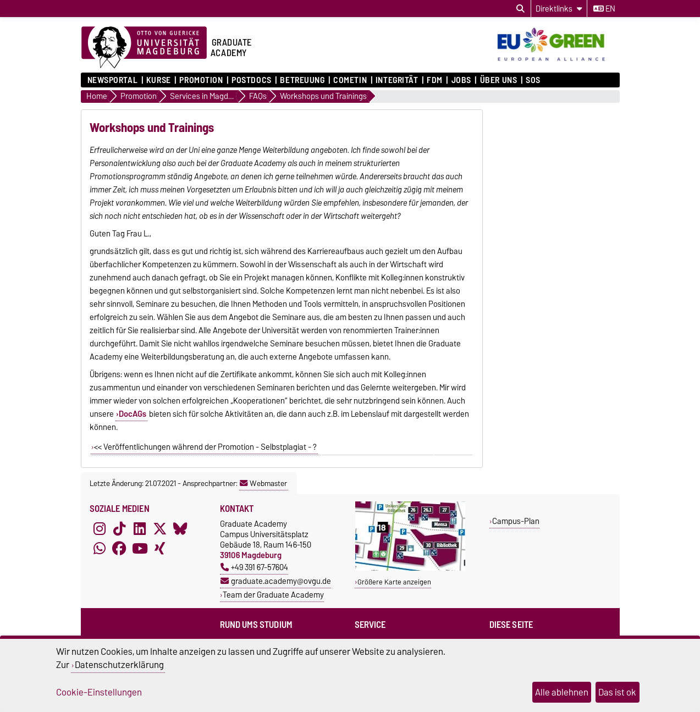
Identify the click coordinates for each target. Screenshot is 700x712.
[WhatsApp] (99, 548)
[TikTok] (119, 528)
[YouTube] (140, 548)
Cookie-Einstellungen (99, 692)
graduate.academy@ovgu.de (276, 581)
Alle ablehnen (561, 692)
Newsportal (112, 80)
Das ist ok (617, 692)
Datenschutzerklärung (119, 664)
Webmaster (263, 483)
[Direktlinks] (559, 8)
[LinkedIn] (140, 528)
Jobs (461, 80)
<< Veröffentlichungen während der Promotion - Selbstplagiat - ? (205, 447)
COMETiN (350, 80)
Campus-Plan (515, 521)
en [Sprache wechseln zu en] (604, 8)
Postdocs (251, 80)
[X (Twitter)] (160, 528)
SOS (533, 80)
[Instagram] (99, 528)
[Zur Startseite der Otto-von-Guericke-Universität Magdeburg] (144, 48)
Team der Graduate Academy (273, 594)
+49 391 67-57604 (254, 567)
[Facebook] (119, 548)
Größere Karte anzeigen (394, 582)
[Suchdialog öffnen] (520, 8)
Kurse (158, 80)
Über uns (498, 80)
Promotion (201, 80)
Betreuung (302, 80)
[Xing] (160, 548)
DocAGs (132, 414)
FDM (435, 80)
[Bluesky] (180, 528)
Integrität (397, 80)
